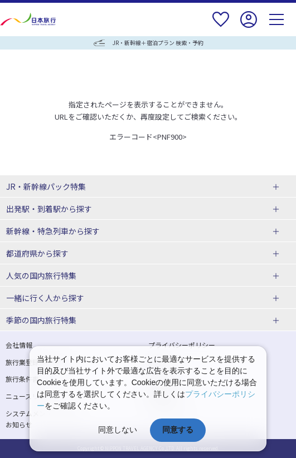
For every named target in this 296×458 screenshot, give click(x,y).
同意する (177, 429)
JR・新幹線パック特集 (46, 186)
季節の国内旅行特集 (41, 320)
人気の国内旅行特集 (41, 275)
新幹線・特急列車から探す (53, 231)
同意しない (117, 429)
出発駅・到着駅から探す (49, 208)
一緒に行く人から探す (45, 297)
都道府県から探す (37, 253)
